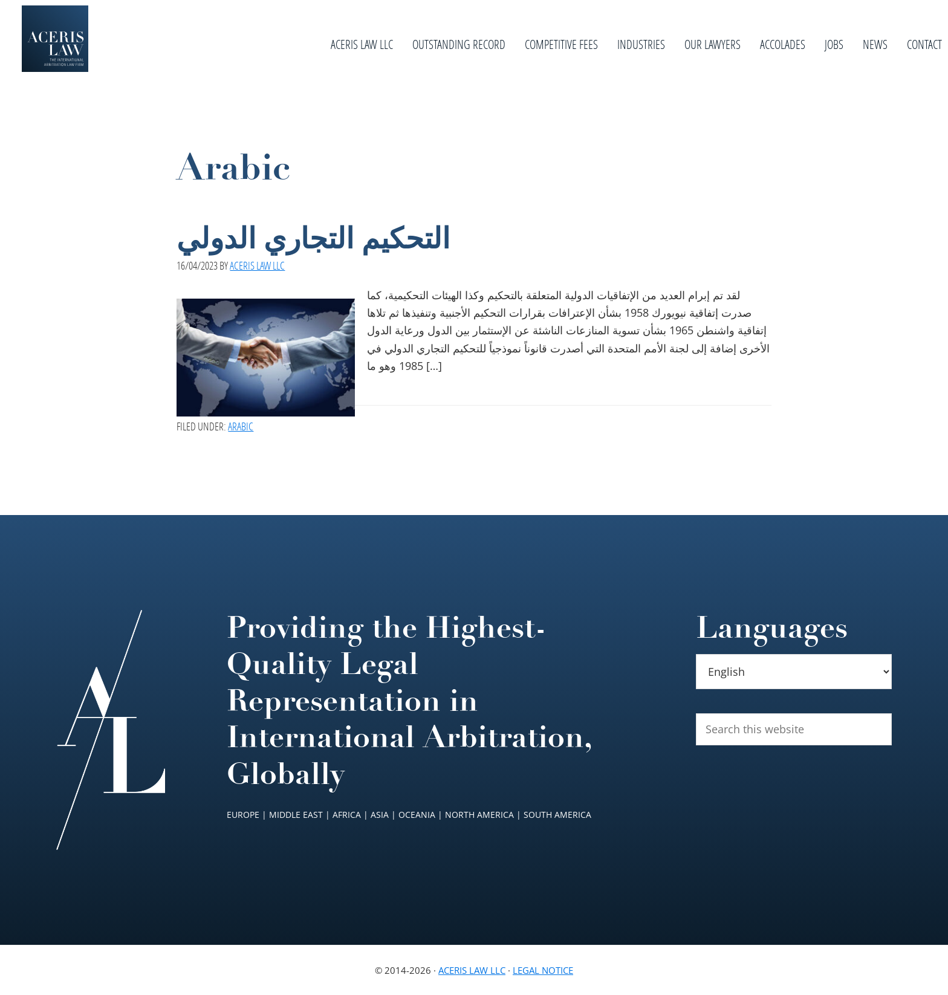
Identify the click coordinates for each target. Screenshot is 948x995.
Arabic (240, 426)
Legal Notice (543, 970)
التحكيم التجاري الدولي (313, 239)
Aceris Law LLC (471, 970)
